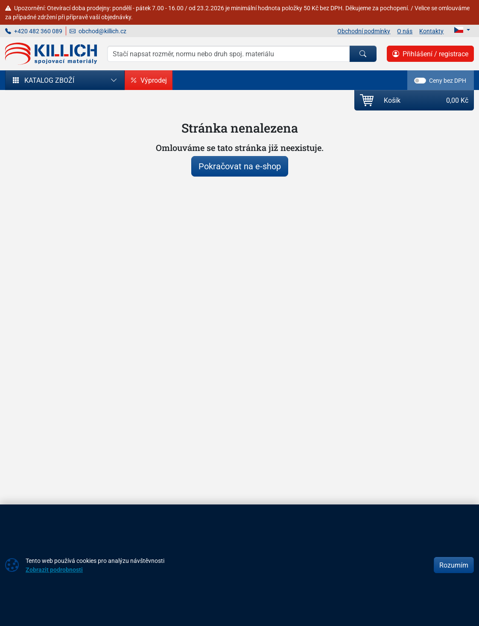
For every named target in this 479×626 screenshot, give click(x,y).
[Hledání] (228, 54)
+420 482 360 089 (33, 31)
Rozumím (453, 565)
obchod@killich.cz (98, 31)
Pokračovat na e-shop (240, 166)
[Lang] (462, 29)
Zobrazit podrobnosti (54, 569)
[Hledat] (363, 54)
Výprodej (148, 80)
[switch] (420, 81)
